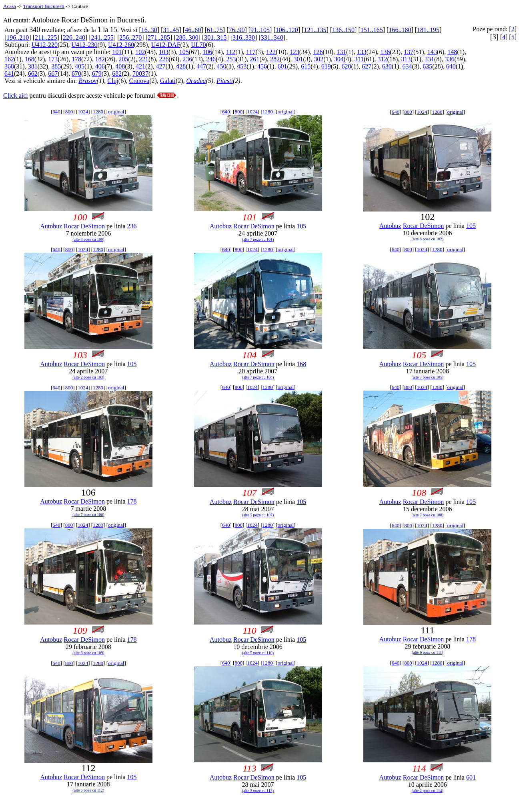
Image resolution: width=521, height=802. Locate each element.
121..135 (315, 29)
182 (100, 59)
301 (298, 59)
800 (69, 112)
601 (282, 66)
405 (79, 66)
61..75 (215, 29)
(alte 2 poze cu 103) (88, 377)
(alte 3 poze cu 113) (258, 790)
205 (123, 59)
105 (184, 51)
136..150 (343, 29)
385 (56, 66)
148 (452, 51)
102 (140, 51)
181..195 (428, 29)
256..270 (130, 37)
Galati (168, 80)
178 (76, 59)
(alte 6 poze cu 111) (427, 652)
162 (9, 59)
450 (221, 66)
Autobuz (51, 226)
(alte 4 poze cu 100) (88, 239)
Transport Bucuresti (43, 6)
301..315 (215, 37)
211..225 (46, 37)
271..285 (159, 37)
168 (29, 59)
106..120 (287, 29)
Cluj (112, 80)
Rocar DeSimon (84, 226)
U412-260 (121, 44)
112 (230, 51)
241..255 (102, 37)
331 (429, 59)
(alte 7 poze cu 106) (88, 514)
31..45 (171, 29)
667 (53, 73)
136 (385, 51)
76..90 (236, 29)
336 (450, 59)
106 (207, 51)
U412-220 (45, 44)
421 (140, 66)
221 (143, 59)
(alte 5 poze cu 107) (258, 515)
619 (326, 66)
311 (359, 59)
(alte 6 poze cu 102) (427, 239)
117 (250, 51)
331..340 (272, 37)
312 (382, 59)
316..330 (243, 37)
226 (164, 59)
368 (9, 66)
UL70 (198, 44)
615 (306, 66)
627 (366, 66)
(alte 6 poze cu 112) (88, 790)
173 (53, 59)
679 (97, 73)
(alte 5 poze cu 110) (258, 653)
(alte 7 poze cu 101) (258, 239)
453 (241, 66)
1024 (83, 112)
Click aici (15, 95)
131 (341, 51)
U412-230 (85, 44)
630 (387, 66)
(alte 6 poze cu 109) (88, 653)
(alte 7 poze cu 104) (258, 377)
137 (408, 51)
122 (271, 51)
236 (187, 59)
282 (275, 59)
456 (262, 66)
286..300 (187, 37)
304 (339, 59)
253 (231, 59)
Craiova (139, 80)
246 (211, 59)
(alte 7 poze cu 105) (427, 377)
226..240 (74, 37)
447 (201, 66)
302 (318, 59)
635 (427, 66)
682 (117, 73)
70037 (140, 73)
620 (346, 66)
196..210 (17, 37)
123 (294, 51)
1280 (98, 112)
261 (254, 59)
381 (33, 66)
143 (432, 51)
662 (33, 73)
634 (407, 66)
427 (161, 66)
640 (451, 66)
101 (117, 51)
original (116, 112)
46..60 (193, 29)
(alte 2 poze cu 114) (427, 790)
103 (163, 51)
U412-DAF (165, 44)
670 (76, 73)
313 (406, 59)
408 (120, 66)
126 (318, 51)
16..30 (149, 29)
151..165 (372, 29)
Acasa (9, 6)
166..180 (400, 29)
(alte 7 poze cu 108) (427, 515)
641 (9, 73)
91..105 (260, 29)
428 (181, 66)
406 (100, 66)
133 (362, 51)
